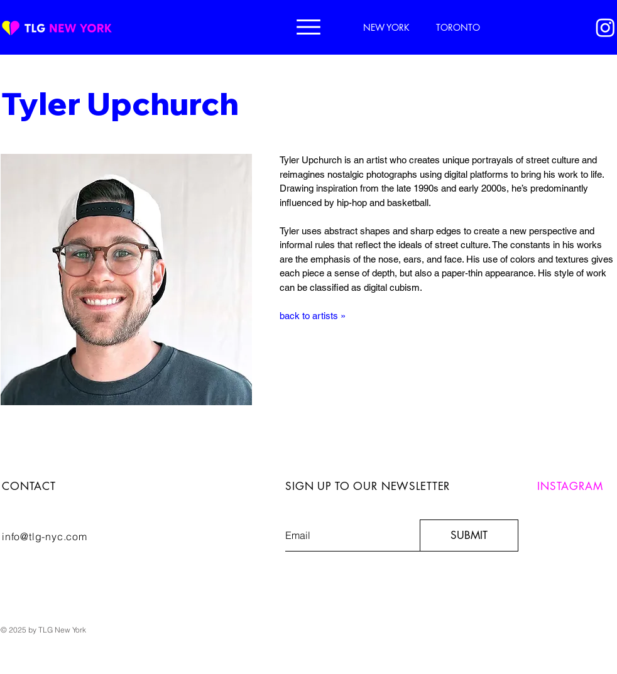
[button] (308, 27)
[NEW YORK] (387, 27)
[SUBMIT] (469, 535)
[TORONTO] (459, 27)
